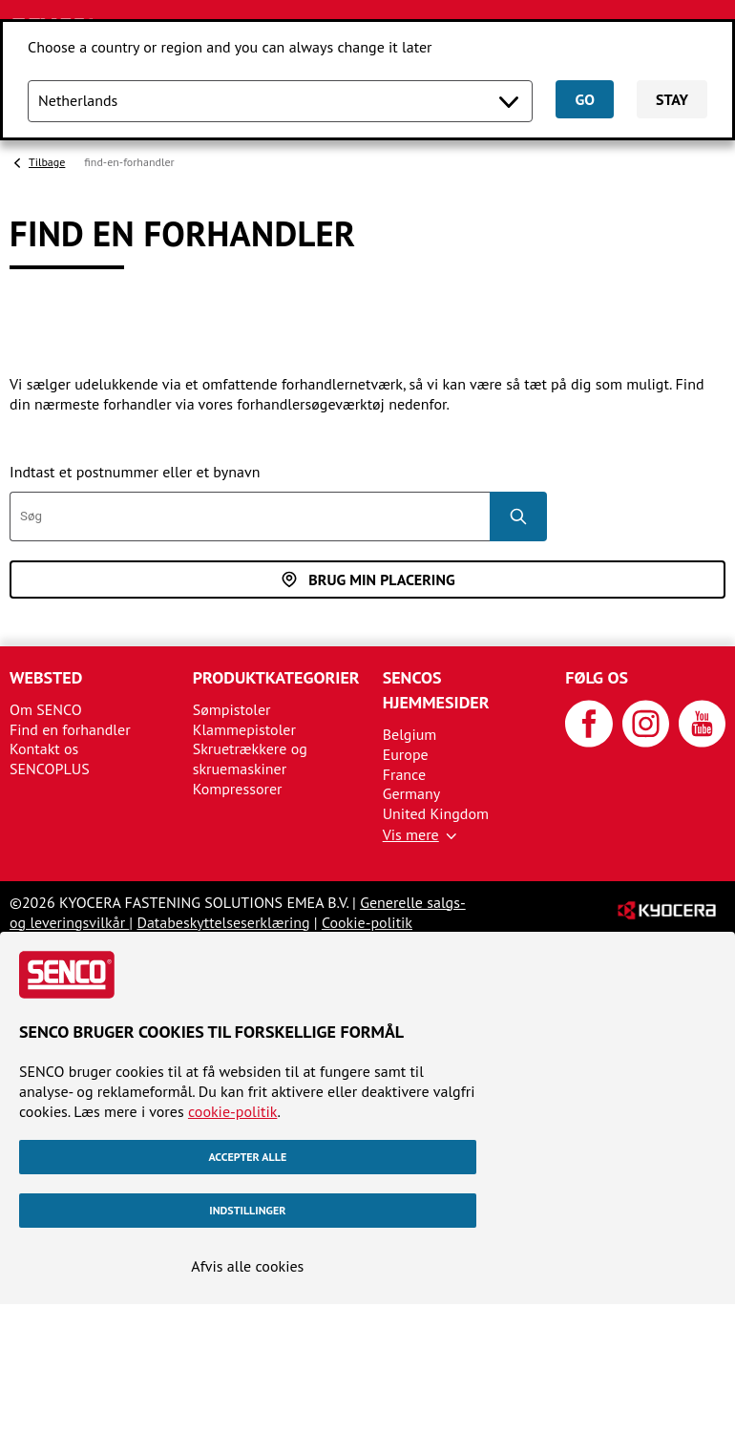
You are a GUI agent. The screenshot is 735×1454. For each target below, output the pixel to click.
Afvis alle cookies (247, 1265)
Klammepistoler (244, 729)
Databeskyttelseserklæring (222, 922)
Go (584, 99)
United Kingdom (436, 813)
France (404, 774)
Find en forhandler (70, 729)
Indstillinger (247, 1210)
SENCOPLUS (50, 768)
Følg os (596, 677)
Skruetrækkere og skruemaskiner (250, 758)
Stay (672, 99)
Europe (406, 754)
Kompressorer (238, 788)
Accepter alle (247, 1156)
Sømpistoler (232, 709)
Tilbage (47, 162)
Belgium (410, 734)
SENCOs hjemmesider (436, 689)
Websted (46, 677)
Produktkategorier (276, 677)
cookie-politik (232, 1111)
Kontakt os (44, 748)
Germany (412, 793)
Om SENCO (46, 709)
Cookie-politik (367, 922)
